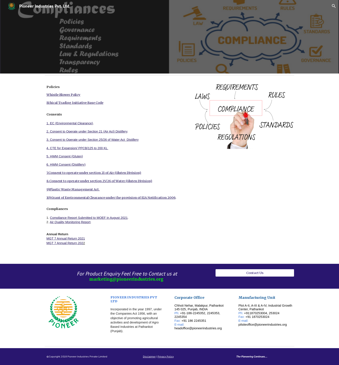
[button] (334, 6)
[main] (116, 171)
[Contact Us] (255, 273)
